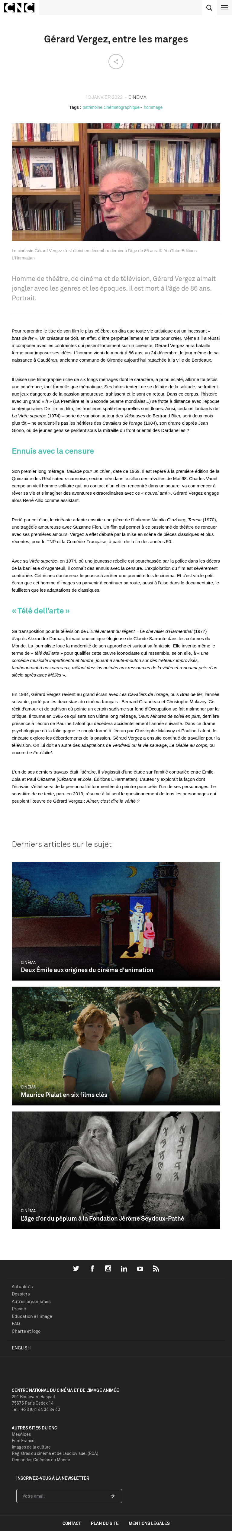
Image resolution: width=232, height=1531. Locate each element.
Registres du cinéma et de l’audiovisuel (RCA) (55, 1453)
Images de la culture (31, 1446)
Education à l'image (32, 1316)
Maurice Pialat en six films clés (64, 1094)
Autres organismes (31, 1301)
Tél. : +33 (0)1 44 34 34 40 (36, 1409)
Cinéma (28, 962)
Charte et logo (26, 1331)
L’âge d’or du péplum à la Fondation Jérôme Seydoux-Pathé (102, 1218)
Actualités (22, 1286)
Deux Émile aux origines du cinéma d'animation (87, 970)
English (21, 1348)
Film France (23, 1440)
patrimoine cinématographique (111, 107)
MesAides (21, 1434)
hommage (153, 107)
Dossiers (21, 1294)
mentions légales (149, 1523)
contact (72, 1523)
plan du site (105, 1523)
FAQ (16, 1323)
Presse (19, 1309)
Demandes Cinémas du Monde (41, 1459)
